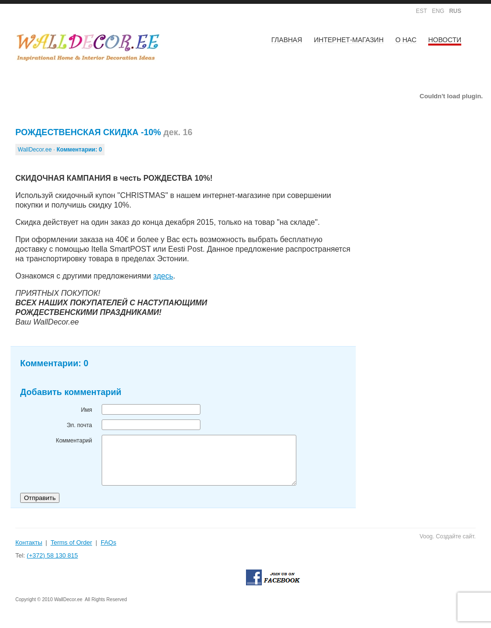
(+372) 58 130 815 (52, 555)
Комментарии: (79, 149)
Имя (86, 410)
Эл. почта (79, 425)
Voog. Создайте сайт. (448, 536)
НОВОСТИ (444, 40)
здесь (163, 276)
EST (421, 11)
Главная (286, 40)
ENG (438, 11)
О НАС (405, 40)
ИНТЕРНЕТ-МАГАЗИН (349, 40)
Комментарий (74, 440)
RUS (455, 11)
